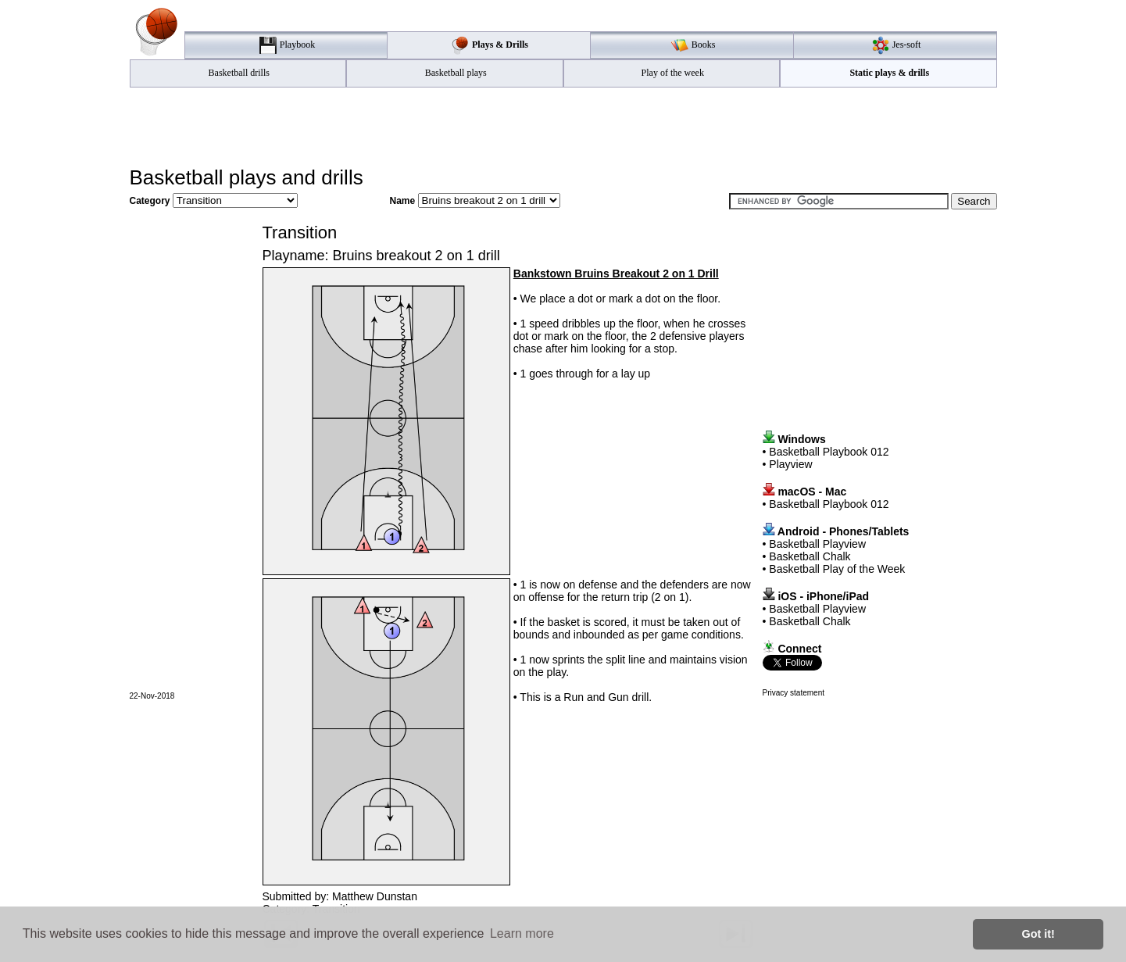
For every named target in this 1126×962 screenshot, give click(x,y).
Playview (790, 464)
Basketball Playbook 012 (828, 451)
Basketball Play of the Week (837, 569)
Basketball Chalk (809, 556)
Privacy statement (793, 692)
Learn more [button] (522, 933)
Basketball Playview (817, 544)
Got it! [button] (1038, 934)
